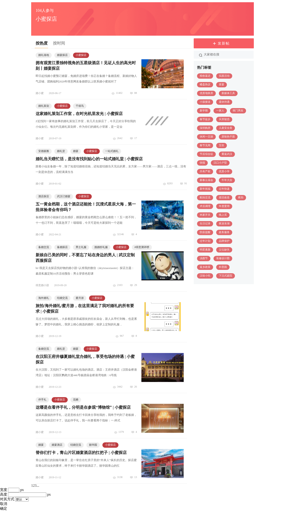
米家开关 (205, 214)
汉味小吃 (205, 275)
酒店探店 (43, 196)
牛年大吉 (227, 180)
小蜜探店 (81, 55)
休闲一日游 (206, 136)
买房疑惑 (224, 119)
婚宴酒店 (57, 444)
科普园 (223, 267)
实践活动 (224, 75)
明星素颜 (205, 249)
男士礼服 (81, 247)
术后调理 (205, 206)
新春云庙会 (206, 180)
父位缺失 (224, 249)
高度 (3, 494)
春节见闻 (205, 145)
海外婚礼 (43, 298)
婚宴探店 (62, 55)
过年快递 (224, 188)
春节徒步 (205, 119)
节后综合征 (206, 154)
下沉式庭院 (225, 275)
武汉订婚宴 (63, 196)
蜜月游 (80, 298)
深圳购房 (205, 127)
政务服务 (224, 232)
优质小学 (224, 171)
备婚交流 (43, 247)
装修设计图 (223, 258)
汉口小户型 (220, 162)
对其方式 (7, 499)
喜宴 (221, 84)
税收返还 (205, 75)
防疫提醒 (205, 232)
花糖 (75, 399)
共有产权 (205, 171)
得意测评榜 (141, 247)
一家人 (220, 110)
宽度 (3, 490)
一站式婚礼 (111, 151)
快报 (202, 162)
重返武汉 (227, 154)
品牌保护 (224, 240)
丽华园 (93, 444)
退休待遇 (224, 101)
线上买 (223, 214)
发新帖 (224, 43)
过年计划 (205, 240)
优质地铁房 (206, 93)
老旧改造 (224, 197)
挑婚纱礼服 (101, 247)
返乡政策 (205, 267)
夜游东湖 (224, 223)
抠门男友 (238, 110)
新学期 (204, 110)
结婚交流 (62, 298)
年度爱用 (224, 206)
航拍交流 (205, 197)
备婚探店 (62, 247)
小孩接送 (205, 101)
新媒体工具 (228, 93)
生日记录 (205, 223)
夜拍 (240, 197)
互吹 (221, 145)
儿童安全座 (225, 127)
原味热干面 (228, 136)
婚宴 (75, 151)
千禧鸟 (80, 105)
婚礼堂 (61, 151)
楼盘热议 (205, 84)
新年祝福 (205, 188)
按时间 (59, 43)
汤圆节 (204, 258)
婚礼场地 (43, 55)
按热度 (42, 43)
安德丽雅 (43, 151)
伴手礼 (42, 399)
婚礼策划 (43, 105)
